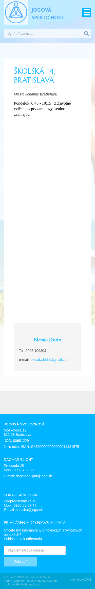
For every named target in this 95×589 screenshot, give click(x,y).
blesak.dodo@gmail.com (50, 360)
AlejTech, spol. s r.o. (28, 584)
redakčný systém (45, 581)
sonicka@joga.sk (29, 510)
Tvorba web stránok (17, 581)
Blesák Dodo (47, 339)
